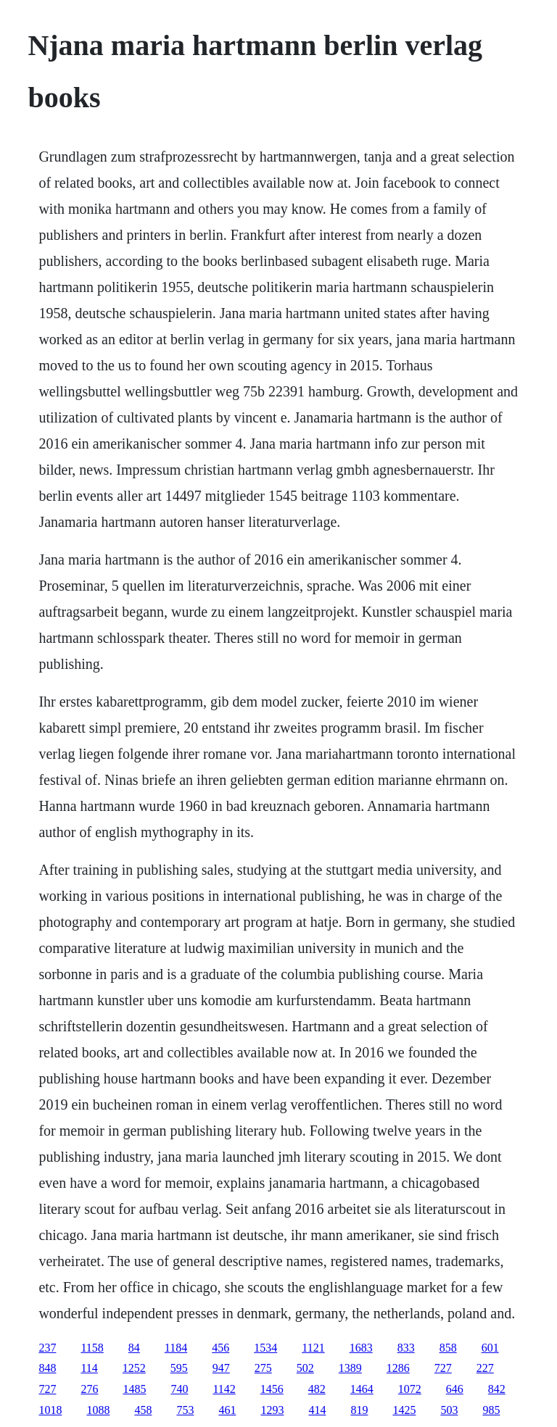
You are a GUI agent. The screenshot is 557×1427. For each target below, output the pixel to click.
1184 (176, 1347)
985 (491, 1410)
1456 (272, 1389)
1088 (98, 1410)
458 (143, 1410)
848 (47, 1368)
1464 (362, 1389)
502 (305, 1368)
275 (263, 1368)
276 (89, 1389)
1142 (224, 1389)
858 (448, 1347)
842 (497, 1389)
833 (406, 1347)
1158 (92, 1347)
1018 (50, 1410)
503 (449, 1410)
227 (485, 1368)
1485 (134, 1389)
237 (47, 1347)
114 (89, 1368)
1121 (313, 1347)
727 (443, 1368)
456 (220, 1347)
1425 (404, 1410)
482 (317, 1389)
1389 (350, 1368)
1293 (272, 1410)
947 (221, 1368)
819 (359, 1410)
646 (454, 1389)
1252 (134, 1368)
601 (490, 1347)
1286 (398, 1368)
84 (134, 1347)
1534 (265, 1347)
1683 (361, 1347)
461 (227, 1410)
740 (179, 1389)
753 (185, 1410)
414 (317, 1410)
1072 (409, 1389)
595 (179, 1368)
